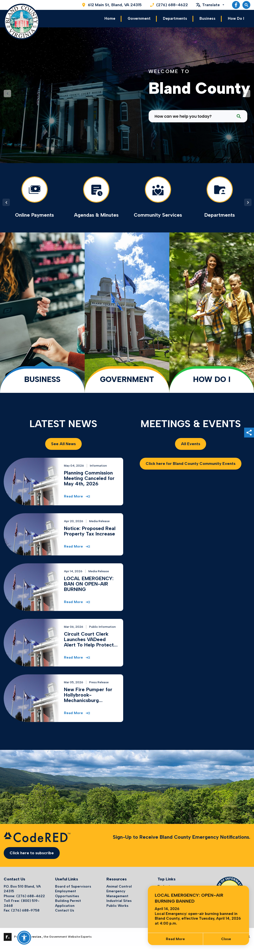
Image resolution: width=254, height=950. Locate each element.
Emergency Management (117, 892)
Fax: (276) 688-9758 (21, 910)
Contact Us (64, 910)
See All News (63, 443)
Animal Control (119, 886)
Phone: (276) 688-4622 (24, 895)
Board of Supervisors (73, 886)
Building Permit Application (68, 902)
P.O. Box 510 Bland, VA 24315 (22, 888)
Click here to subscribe (32, 852)
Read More (175, 939)
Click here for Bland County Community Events (190, 463)
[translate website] (210, 5)
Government (139, 18)
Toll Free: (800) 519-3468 (21, 902)
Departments (175, 18)
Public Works (117, 905)
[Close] (226, 939)
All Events (190, 443)
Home (109, 18)
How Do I (236, 18)
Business (207, 18)
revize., (37, 936)
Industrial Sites (119, 900)
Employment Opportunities (67, 892)
